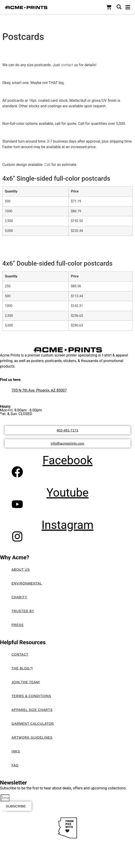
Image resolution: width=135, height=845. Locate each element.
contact (67, 65)
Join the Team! (26, 682)
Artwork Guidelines (32, 737)
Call (47, 164)
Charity (19, 597)
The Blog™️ (22, 668)
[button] (119, 7)
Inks (16, 751)
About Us (21, 569)
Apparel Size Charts (32, 710)
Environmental (27, 583)
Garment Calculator (33, 723)
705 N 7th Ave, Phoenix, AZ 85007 (39, 390)
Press (17, 625)
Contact (20, 654)
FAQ (15, 765)
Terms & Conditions (31, 696)
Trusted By (23, 611)
